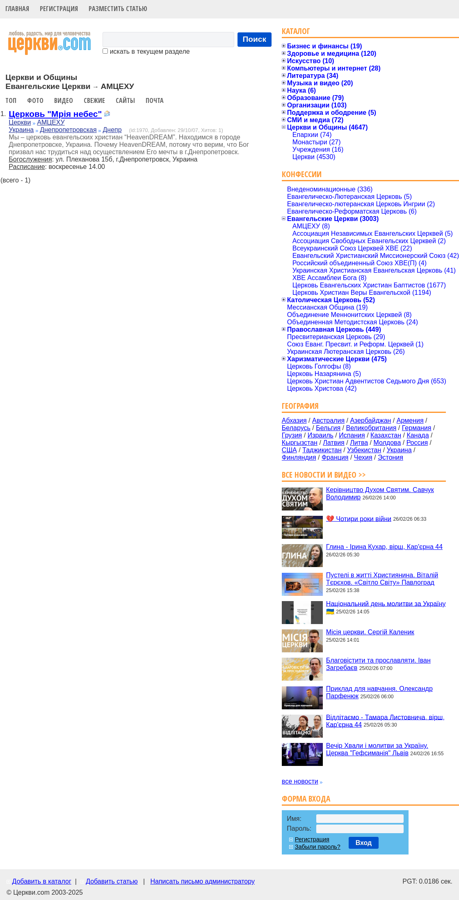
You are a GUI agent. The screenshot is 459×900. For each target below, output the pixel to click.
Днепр (112, 129)
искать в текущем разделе (146, 51)
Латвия (333, 442)
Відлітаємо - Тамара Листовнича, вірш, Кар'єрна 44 (385, 720)
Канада (417, 435)
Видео (63, 100)
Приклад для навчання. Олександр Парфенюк (379, 692)
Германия (417, 427)
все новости (300, 781)
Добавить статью (112, 881)
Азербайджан (370, 420)
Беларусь (296, 427)
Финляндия (299, 457)
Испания (352, 435)
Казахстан (385, 435)
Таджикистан (322, 450)
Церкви (20, 122)
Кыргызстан (299, 442)
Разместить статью (118, 8)
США (289, 450)
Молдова (387, 442)
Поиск (255, 39)
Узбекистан (364, 450)
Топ (10, 100)
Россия (417, 442)
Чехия (363, 457)
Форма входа (306, 798)
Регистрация (59, 8)
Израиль (320, 435)
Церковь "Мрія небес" (55, 113)
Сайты (125, 100)
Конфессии (302, 174)
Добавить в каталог (41, 881)
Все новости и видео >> (324, 474)
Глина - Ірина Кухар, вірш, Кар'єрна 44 (384, 546)
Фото (35, 100)
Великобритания (371, 427)
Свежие (94, 100)
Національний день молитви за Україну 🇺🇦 (386, 607)
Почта (155, 100)
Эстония (390, 457)
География (300, 405)
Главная (17, 8)
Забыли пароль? (317, 846)
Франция (335, 457)
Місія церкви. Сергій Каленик (370, 632)
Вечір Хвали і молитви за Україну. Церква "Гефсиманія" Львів (377, 749)
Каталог (296, 30)
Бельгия (328, 427)
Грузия (292, 435)
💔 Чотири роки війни (358, 518)
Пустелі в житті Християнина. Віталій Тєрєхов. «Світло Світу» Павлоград (382, 579)
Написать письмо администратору (202, 881)
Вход (364, 842)
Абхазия (294, 420)
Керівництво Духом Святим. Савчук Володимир (380, 493)
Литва (359, 442)
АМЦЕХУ (50, 122)
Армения (410, 420)
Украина (21, 129)
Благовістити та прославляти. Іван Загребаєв (378, 664)
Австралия (328, 420)
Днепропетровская (68, 129)
